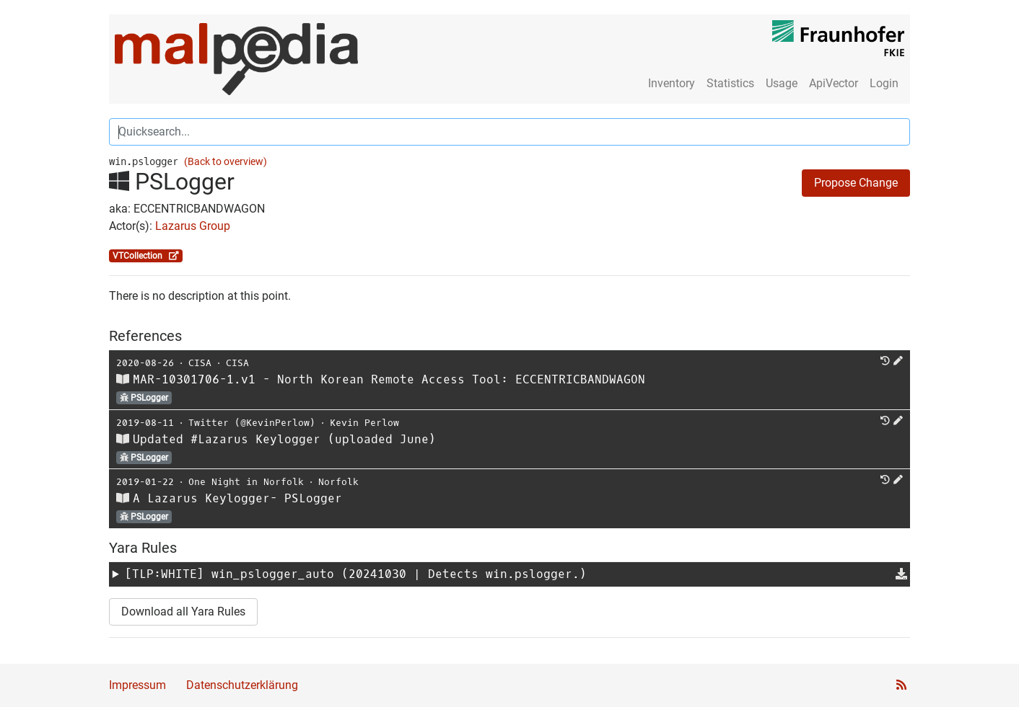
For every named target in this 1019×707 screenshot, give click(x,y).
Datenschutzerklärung (242, 685)
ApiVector (833, 83)
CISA (199, 363)
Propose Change (856, 183)
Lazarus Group (192, 226)
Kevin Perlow (364, 423)
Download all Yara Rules (183, 611)
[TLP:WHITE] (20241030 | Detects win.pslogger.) (356, 574)
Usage (781, 83)
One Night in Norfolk (246, 482)
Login (884, 83)
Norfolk (338, 482)
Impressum (137, 685)
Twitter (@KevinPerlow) (251, 423)
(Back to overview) (225, 162)
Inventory (671, 83)
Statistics (730, 83)
